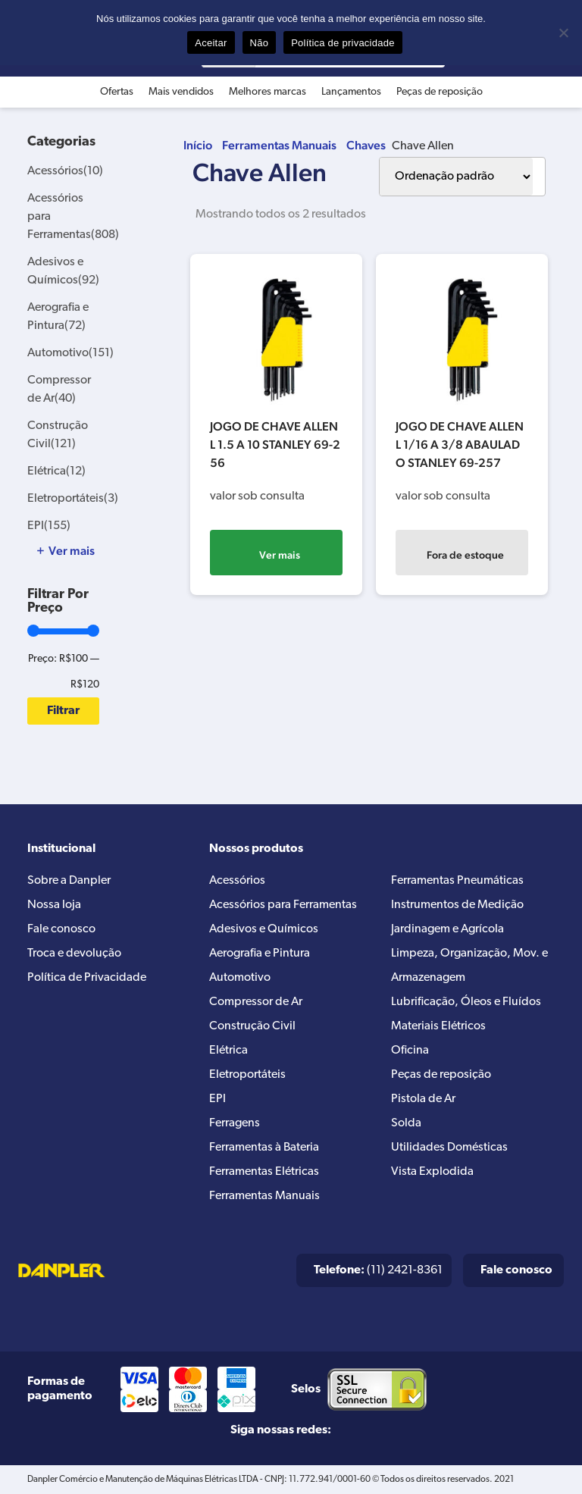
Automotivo (70, 353)
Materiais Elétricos (438, 1026)
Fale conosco (61, 929)
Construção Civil (252, 1026)
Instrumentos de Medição (457, 905)
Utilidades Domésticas (449, 1148)
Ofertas (116, 92)
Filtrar (63, 711)
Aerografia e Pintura (259, 953)
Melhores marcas (267, 92)
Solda (406, 1123)
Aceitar (211, 43)
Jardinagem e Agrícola (447, 929)
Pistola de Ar (423, 1099)
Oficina (410, 1051)
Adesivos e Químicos (263, 929)
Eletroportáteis (72, 499)
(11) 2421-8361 (378, 1270)
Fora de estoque (465, 555)
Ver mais (279, 555)
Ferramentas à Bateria (264, 1148)
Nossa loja (54, 905)
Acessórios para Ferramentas (283, 905)
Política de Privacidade (86, 978)
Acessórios (65, 171)
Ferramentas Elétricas (264, 1172)
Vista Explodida (432, 1172)
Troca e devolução (74, 953)
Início (197, 145)
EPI (48, 526)
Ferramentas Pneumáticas (457, 881)
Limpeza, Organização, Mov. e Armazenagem (469, 965)
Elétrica (56, 471)
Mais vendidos (181, 92)
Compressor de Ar (255, 1002)
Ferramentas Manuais (279, 145)
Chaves (366, 145)
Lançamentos (351, 92)
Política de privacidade (343, 43)
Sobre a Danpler (69, 881)
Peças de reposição (439, 92)
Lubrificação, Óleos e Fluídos (466, 1002)
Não (259, 43)
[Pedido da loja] (456, 177)
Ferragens (234, 1123)
